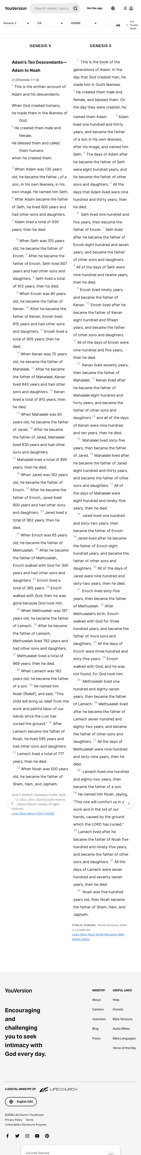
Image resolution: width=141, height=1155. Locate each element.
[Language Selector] (113, 8)
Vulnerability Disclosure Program (26, 1124)
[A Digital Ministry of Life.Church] (70, 1087)
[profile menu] (128, 8)
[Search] (50, 8)
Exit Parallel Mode (132, 25)
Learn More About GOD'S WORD (33, 813)
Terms (29, 1119)
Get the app (94, 8)
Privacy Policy (13, 1119)
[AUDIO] (106, 25)
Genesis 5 (17, 23)
